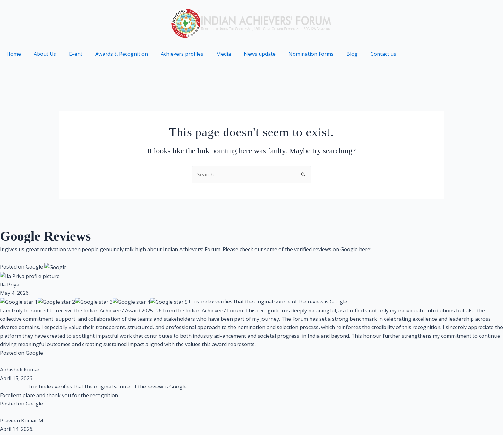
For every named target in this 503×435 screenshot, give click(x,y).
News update (260, 53)
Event (75, 53)
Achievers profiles (182, 53)
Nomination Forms (311, 53)
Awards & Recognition (121, 53)
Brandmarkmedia (148, 346)
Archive (450, 419)
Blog (352, 53)
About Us (45, 53)
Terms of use (374, 419)
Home (13, 53)
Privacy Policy (329, 419)
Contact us (383, 53)
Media (223, 53)
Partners (482, 419)
